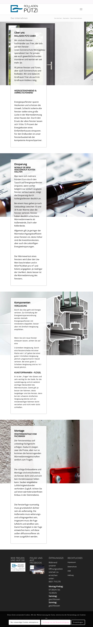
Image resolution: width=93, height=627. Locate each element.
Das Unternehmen (19, 18)
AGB (69, 571)
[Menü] (81, 9)
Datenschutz (72, 567)
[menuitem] (81, 9)
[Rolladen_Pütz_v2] (24, 9)
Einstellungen (78, 622)
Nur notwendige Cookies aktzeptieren (24, 622)
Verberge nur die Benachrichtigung (56, 622)
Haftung (71, 575)
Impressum (72, 562)
